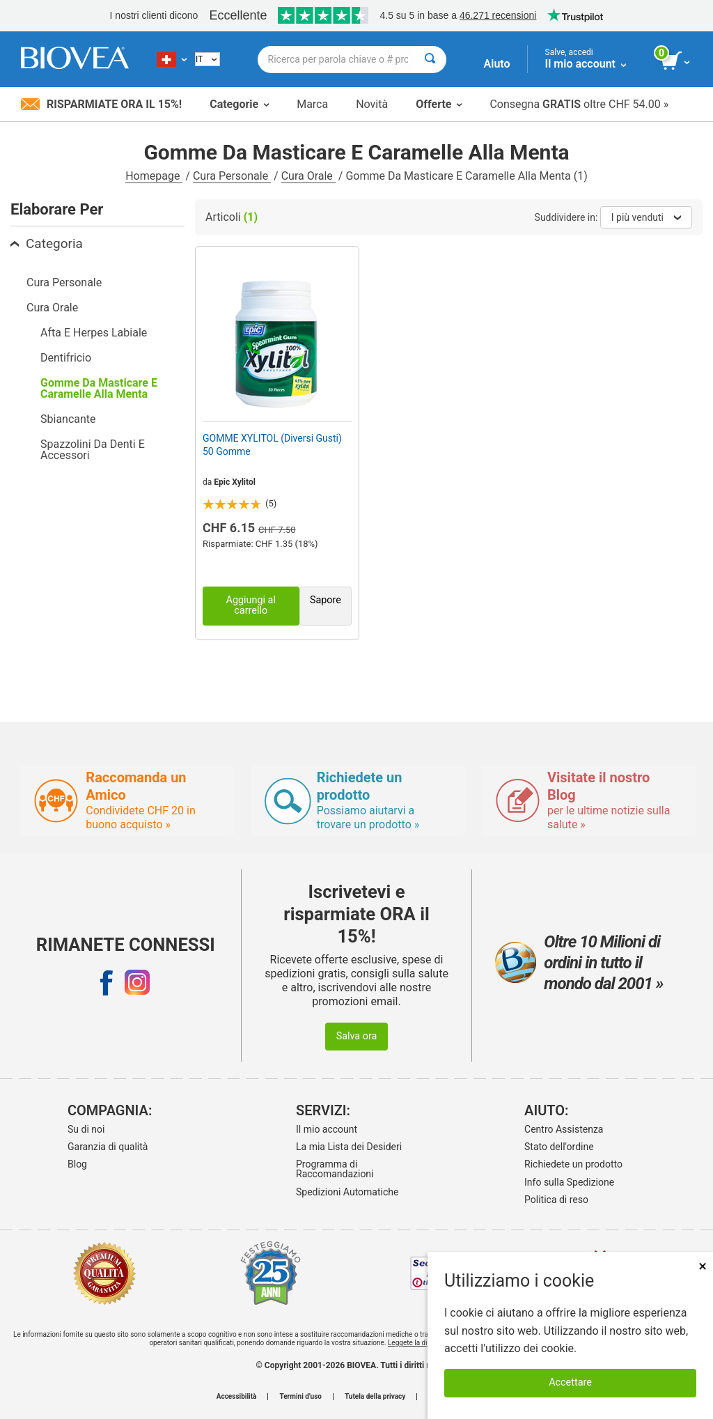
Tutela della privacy (375, 1396)
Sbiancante (68, 419)
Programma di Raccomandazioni (335, 1168)
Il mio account (326, 1129)
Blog (77, 1164)
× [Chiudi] (702, 1266)
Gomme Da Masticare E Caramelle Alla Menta (98, 388)
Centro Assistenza (563, 1129)
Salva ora (356, 1036)
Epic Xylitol (235, 482)
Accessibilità (237, 1396)
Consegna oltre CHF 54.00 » (578, 104)
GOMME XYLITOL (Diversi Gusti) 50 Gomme (272, 444)
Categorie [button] (239, 104)
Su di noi (86, 1129)
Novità (372, 104)
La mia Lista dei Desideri (349, 1146)
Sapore (325, 600)
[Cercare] (430, 59)
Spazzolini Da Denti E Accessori (92, 449)
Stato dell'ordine (559, 1146)
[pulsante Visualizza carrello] (676, 61)
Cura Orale (308, 176)
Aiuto (497, 63)
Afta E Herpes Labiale (93, 332)
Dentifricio (65, 357)
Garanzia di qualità (108, 1146)
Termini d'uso (300, 1396)
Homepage (153, 176)
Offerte (439, 104)
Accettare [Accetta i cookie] (570, 1382)
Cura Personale (232, 176)
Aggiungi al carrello (251, 605)
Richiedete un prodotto (573, 1164)
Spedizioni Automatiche (347, 1191)
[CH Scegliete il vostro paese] (172, 59)
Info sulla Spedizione (569, 1182)
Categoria (46, 243)
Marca (312, 104)
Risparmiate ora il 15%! (101, 104)
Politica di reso (556, 1199)
